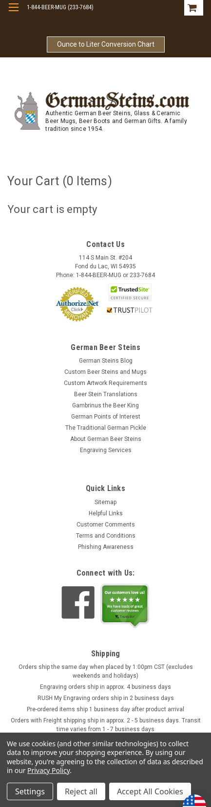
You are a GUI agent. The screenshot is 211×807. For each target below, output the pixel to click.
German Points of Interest (105, 416)
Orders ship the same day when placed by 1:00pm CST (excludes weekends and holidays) (106, 671)
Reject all (81, 791)
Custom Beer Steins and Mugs (105, 371)
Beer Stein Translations (105, 394)
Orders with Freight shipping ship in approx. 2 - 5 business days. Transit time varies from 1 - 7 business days (106, 725)
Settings (30, 791)
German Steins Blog (106, 360)
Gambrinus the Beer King (105, 405)
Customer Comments (106, 524)
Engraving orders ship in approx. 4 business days (105, 687)
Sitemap (105, 502)
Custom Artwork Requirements (105, 383)
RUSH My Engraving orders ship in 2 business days (106, 698)
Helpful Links (106, 513)
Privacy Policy (48, 770)
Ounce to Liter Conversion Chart (105, 44)
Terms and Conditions (105, 535)
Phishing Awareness (106, 547)
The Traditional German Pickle (105, 427)
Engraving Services (106, 450)
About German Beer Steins (105, 439)
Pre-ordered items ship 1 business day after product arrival (105, 709)
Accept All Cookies (150, 791)
